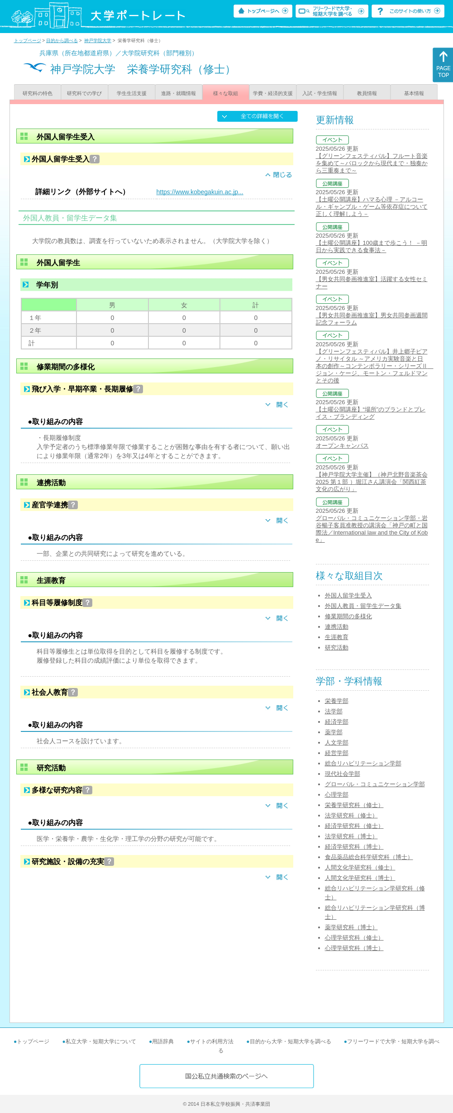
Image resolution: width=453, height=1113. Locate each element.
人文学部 (336, 742)
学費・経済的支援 (273, 93)
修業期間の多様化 (348, 616)
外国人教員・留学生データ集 (363, 605)
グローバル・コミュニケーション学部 (375, 784)
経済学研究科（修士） (354, 825)
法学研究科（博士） (351, 836)
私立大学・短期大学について (101, 1041)
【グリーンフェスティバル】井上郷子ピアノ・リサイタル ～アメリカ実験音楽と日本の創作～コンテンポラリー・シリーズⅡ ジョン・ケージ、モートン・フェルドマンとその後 (375, 366)
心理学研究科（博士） (354, 948)
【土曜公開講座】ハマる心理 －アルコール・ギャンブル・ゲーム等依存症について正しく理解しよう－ (372, 206)
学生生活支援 (132, 93)
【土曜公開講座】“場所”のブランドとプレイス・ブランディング (371, 413)
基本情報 (414, 93)
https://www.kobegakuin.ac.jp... (200, 192)
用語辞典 (163, 1041)
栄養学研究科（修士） (354, 805)
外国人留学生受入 (348, 595)
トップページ (27, 40)
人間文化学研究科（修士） (360, 867)
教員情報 (367, 93)
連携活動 (336, 626)
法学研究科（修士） (351, 815)
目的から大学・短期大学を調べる (290, 1041)
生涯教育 (336, 637)
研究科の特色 (37, 93)
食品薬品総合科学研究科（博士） (369, 857)
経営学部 (336, 753)
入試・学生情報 (319, 93)
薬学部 (334, 732)
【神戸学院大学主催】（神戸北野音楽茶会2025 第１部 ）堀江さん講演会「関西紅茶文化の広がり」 (372, 481)
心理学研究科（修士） (354, 937)
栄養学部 (336, 700)
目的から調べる (62, 40)
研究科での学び (84, 93)
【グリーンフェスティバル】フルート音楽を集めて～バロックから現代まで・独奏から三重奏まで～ (372, 163)
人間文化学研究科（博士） (360, 877)
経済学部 (336, 721)
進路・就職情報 (178, 93)
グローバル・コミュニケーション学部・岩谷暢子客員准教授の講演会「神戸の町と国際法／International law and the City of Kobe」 (372, 529)
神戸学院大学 (97, 40)
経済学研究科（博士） (354, 846)
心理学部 (336, 794)
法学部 (334, 711)
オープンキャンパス (342, 445)
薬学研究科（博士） (351, 927)
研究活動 (336, 647)
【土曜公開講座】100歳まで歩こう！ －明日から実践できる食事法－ (371, 246)
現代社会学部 (342, 773)
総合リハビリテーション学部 (363, 763)
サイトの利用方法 (212, 1041)
